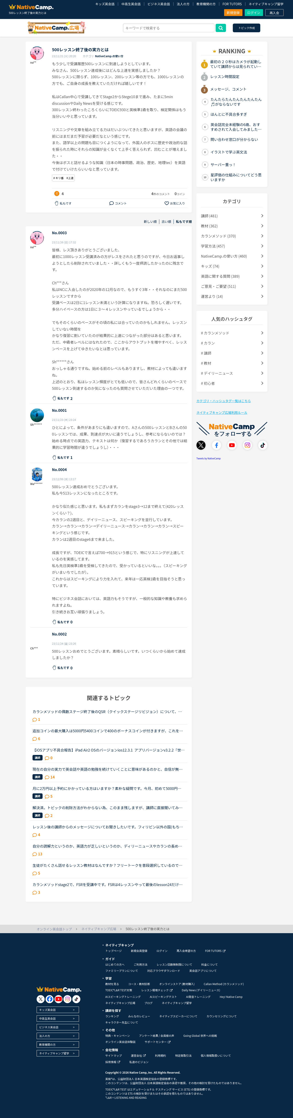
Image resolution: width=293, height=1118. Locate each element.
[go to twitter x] (41, 999)
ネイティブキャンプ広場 (120, 1003)
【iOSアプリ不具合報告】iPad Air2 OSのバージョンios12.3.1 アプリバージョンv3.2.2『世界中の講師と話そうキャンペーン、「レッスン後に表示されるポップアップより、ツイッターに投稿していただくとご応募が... (109, 750)
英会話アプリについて (203, 971)
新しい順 (150, 221)
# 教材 (206, 363)
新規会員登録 (139, 951)
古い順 (166, 221)
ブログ (148, 1003)
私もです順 (184, 221)
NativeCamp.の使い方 (109, 56)
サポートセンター (158, 1042)
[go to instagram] (67, 999)
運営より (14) (212, 296)
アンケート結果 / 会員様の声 (156, 1035)
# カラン (208, 343)
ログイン (253, 12)
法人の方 (183, 4)
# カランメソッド (215, 333)
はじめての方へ (115, 964)
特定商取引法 (183, 1055)
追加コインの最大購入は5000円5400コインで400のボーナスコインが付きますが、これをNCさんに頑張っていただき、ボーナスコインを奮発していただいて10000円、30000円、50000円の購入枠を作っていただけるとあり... (108, 730)
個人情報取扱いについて (216, 1055)
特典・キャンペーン (117, 1035)
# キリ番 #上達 (63, 178)
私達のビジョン (139, 1062)
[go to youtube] (58, 999)
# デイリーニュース (217, 373)
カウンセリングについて (221, 1016)
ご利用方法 (140, 964)
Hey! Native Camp (231, 997)
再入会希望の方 (186, 951)
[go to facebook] (50, 999)
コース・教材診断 (139, 984)
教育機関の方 (206, 4)
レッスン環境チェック (157, 990)
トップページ (113, 951)
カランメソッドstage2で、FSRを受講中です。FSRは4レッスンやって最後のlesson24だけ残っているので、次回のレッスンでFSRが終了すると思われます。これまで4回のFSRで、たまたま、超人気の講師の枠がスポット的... (107, 884)
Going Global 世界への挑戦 (200, 1035)
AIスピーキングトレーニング (123, 997)
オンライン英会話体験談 (120, 1042)
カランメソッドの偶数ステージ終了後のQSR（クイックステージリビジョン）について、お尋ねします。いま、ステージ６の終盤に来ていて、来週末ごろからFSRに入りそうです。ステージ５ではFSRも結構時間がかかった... (108, 711)
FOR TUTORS (232, 4)
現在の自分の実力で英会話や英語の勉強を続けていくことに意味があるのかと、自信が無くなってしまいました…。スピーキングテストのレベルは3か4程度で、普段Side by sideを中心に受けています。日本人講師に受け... (109, 769)
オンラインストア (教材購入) (177, 984)
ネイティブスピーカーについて (178, 1016)
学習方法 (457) (213, 246)
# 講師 (206, 353)
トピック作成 (246, 28)
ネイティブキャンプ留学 (266, 4)
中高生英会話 (131, 4)
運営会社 (138, 1055)
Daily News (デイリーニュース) (201, 990)
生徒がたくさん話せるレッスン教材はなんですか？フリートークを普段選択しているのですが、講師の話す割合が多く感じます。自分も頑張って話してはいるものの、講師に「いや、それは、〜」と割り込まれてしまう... (107, 865)
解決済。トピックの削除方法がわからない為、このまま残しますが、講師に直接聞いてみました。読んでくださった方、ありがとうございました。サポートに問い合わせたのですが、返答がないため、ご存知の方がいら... (107, 807)
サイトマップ (113, 1055)
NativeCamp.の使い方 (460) (224, 256)
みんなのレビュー (139, 1016)
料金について (209, 964)
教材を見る (112, 984)
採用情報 (112, 1062)
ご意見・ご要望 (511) (218, 286)
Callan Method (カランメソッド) (224, 984)
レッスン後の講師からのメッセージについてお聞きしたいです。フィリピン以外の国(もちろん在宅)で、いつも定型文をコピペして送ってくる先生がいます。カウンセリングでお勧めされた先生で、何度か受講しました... (108, 827)
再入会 (274, 13)
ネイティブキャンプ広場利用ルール (221, 412)
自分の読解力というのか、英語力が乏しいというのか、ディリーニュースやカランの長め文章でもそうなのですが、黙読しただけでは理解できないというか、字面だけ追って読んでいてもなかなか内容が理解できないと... (107, 846)
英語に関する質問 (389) (220, 276)
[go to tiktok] (76, 999)
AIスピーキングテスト (163, 997)
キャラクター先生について (121, 1022)
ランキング (112, 1016)
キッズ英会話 (104, 4)
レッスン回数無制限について (174, 964)
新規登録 (233, 12)
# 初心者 (208, 383)
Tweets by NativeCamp (208, 458)
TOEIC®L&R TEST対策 (118, 990)
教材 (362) (209, 226)
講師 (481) (209, 215)
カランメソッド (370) (218, 236)
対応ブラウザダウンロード (163, 971)
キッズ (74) (210, 266)
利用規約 (160, 1055)
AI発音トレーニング (198, 997)
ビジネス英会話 (158, 4)
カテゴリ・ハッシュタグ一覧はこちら (223, 401)
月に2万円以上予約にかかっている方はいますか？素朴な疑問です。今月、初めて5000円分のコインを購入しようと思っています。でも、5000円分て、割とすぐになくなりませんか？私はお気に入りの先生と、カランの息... (109, 788)
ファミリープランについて (121, 971)
